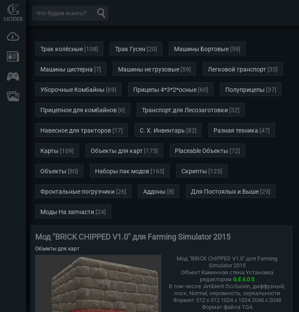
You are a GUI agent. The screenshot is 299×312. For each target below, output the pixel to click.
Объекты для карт (117, 150)
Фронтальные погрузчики (77, 191)
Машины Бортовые (201, 49)
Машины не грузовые (148, 69)
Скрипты (194, 171)
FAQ (13, 96)
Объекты (53, 171)
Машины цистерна (66, 69)
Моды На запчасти (67, 211)
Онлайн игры (13, 76)
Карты (49, 150)
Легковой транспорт (237, 69)
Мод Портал (13, 12)
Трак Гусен (130, 49)
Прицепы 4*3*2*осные (165, 89)
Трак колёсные (61, 49)
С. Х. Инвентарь (162, 130)
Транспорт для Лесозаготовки (185, 110)
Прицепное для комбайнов (78, 110)
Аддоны (154, 191)
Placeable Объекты (201, 150)
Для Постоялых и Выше (225, 191)
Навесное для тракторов (75, 130)
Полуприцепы (245, 89)
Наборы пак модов (122, 171)
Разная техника (236, 130)
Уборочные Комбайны (72, 89)
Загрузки (13, 36)
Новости (13, 56)
